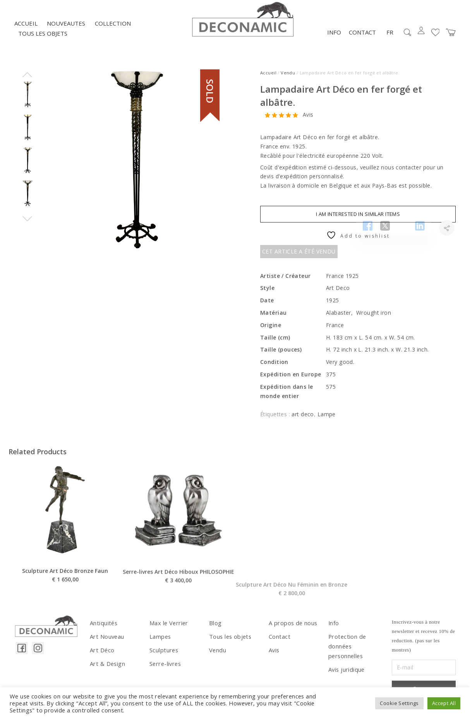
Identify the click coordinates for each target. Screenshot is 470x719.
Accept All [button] (444, 703)
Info (334, 36)
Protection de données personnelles (346, 649)
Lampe (326, 418)
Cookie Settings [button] (399, 703)
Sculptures (163, 653)
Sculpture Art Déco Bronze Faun (65, 592)
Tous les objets (42, 37)
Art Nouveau (107, 639)
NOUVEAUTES (66, 27)
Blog (215, 627)
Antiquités (103, 627)
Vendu (288, 77)
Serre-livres (164, 666)
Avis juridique (346, 671)
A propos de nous (292, 627)
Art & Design (107, 666)
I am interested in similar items (358, 217)
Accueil (26, 27)
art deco (303, 418)
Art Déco (101, 653)
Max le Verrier (167, 627)
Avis (308, 119)
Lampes (160, 639)
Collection (113, 27)
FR (389, 36)
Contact (362, 36)
